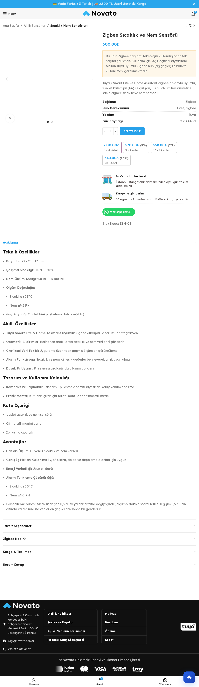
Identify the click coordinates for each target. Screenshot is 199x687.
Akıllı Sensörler (34, 26)
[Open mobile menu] (9, 13)
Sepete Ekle (132, 131)
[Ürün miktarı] (110, 131)
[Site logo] (99, 13)
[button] (189, 677)
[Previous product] (186, 26)
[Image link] (21, 605)
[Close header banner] (194, 4)
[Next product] (194, 26)
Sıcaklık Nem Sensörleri (68, 26)
